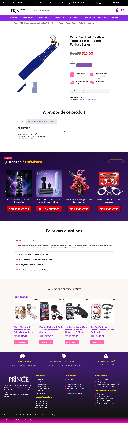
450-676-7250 (114, 3)
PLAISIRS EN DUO (75, 17)
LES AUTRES (115, 18)
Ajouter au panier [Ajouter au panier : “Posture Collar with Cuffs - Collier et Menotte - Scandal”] (46, 342)
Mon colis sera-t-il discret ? (30, 241)
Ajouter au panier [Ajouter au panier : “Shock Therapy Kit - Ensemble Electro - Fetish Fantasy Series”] (20, 342)
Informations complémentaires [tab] (37, 121)
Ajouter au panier (84, 65)
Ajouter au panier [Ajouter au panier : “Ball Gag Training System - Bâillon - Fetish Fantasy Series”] (97, 342)
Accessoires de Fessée (36, 23)
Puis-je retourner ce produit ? (31, 265)
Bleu (84, 91)
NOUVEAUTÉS (14, 17)
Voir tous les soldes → (116, 161)
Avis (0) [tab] (52, 121)
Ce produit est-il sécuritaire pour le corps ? (36, 259)
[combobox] (73, 10)
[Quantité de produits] (72, 65)
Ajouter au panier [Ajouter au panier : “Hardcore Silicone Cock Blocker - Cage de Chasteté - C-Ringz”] (71, 342)
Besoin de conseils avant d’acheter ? (33, 270)
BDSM (23, 23)
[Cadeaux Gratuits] (22, 356)
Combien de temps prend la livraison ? (34, 254)
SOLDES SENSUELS (29, 17)
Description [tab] (20, 121)
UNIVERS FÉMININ (61, 17)
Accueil (17, 23)
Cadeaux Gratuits (22, 362)
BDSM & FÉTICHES (103, 18)
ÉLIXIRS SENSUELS (90, 18)
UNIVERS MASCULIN (44, 17)
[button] (60, 36)
